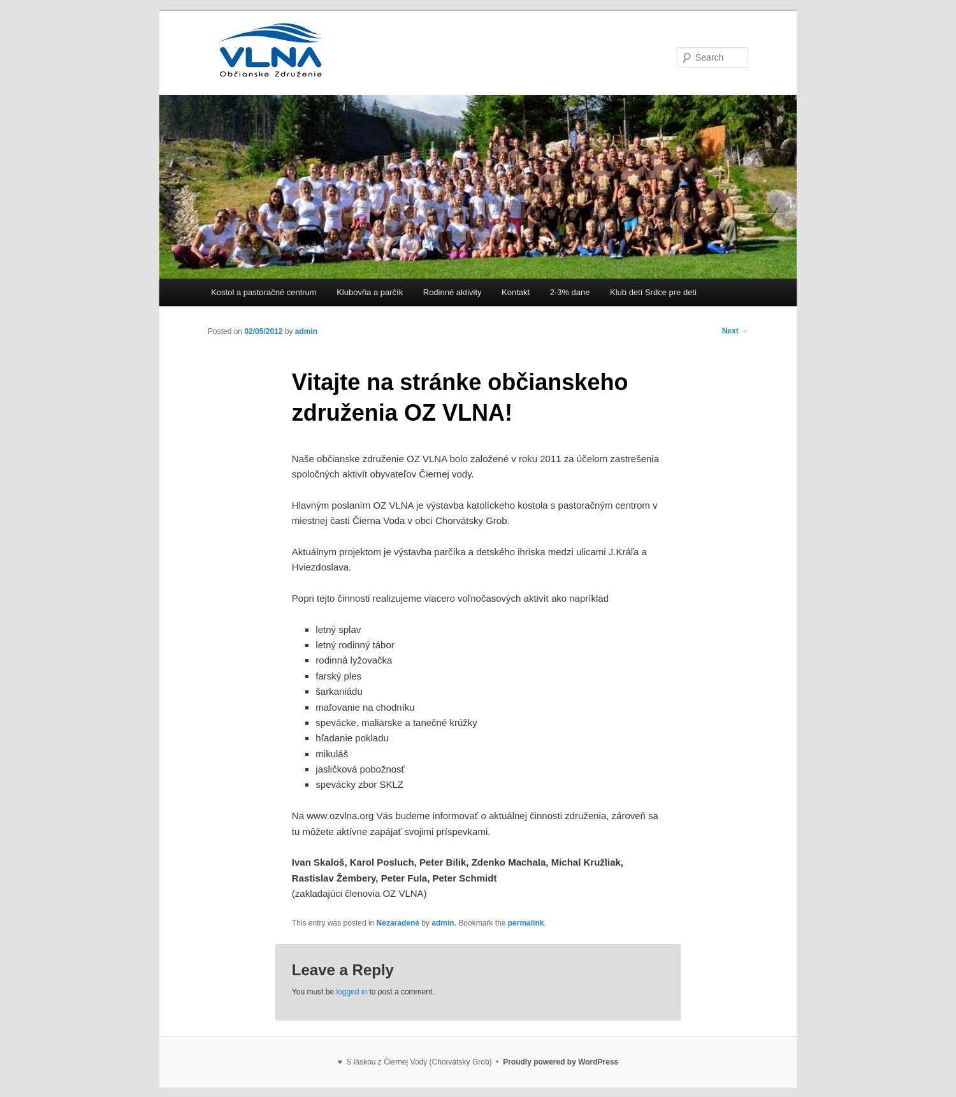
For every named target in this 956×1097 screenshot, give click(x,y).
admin (306, 331)
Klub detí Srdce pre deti (653, 292)
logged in (351, 991)
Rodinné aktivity (452, 292)
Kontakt (516, 292)
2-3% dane (570, 292)
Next (735, 330)
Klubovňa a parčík (370, 292)
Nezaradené (398, 923)
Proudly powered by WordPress (560, 1061)
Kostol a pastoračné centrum (263, 292)
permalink (526, 923)
